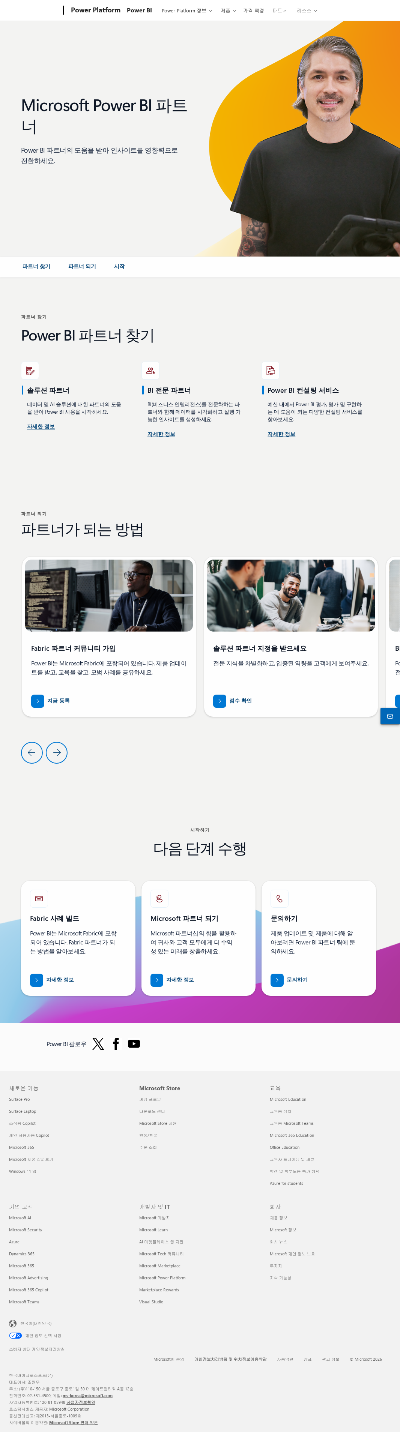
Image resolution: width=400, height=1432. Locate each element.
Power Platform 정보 (184, 10)
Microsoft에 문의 (168, 1359)
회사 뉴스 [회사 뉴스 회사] (278, 1241)
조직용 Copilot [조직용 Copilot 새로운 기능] (22, 1123)
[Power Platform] (95, 10)
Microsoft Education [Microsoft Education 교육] (288, 1099)
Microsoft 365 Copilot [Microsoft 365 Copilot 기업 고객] (28, 1289)
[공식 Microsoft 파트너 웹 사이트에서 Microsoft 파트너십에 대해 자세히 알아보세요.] (172, 980)
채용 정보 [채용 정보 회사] (278, 1217)
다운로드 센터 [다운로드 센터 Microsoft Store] (152, 1111)
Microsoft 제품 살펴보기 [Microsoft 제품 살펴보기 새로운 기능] (31, 1159)
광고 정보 (331, 1359)
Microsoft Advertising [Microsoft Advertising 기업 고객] (28, 1277)
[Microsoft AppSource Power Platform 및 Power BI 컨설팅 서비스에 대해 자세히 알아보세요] (281, 434)
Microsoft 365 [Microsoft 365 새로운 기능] (21, 1147)
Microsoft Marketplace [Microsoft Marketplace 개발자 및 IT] (159, 1265)
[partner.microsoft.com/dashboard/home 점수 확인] (232, 701)
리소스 (304, 10)
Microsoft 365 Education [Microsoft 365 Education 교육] (292, 1135)
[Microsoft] (34, 10)
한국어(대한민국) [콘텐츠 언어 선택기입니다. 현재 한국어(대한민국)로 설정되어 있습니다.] (35, 1323)
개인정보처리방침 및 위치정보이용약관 (230, 1359)
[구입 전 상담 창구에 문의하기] (388, 716)
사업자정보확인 (80, 1402)
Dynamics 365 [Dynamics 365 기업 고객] (22, 1253)
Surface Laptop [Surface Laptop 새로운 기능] (22, 1111)
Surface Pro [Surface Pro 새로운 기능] (19, 1099)
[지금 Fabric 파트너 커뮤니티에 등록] (50, 701)
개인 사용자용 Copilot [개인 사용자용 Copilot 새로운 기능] (29, 1135)
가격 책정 (253, 10)
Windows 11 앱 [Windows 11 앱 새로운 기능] (22, 1171)
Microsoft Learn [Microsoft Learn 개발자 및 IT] (153, 1229)
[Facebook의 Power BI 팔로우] (116, 1044)
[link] (36, 269)
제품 (225, 10)
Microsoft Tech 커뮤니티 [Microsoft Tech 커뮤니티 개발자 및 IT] (161, 1253)
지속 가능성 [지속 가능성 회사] (281, 1277)
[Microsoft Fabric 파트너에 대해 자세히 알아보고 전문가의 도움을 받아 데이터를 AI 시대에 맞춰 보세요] (52, 980)
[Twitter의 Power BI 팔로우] (98, 1044)
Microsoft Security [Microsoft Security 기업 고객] (25, 1229)
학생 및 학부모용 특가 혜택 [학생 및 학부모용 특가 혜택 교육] (295, 1171)
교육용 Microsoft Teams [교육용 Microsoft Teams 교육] (292, 1123)
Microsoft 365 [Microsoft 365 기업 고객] (21, 1265)
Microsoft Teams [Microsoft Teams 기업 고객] (24, 1301)
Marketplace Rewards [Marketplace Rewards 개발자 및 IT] (159, 1289)
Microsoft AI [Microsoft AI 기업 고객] (20, 1217)
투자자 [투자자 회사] (276, 1265)
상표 (308, 1359)
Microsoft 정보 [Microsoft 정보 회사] (283, 1229)
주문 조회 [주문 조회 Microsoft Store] (148, 1147)
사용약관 (285, 1359)
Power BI (139, 10)
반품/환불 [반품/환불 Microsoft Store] (148, 1135)
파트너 (279, 10)
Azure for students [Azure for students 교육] (286, 1183)
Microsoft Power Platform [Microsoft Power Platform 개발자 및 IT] (162, 1277)
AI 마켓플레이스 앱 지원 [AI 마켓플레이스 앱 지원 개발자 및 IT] (161, 1241)
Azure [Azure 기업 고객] (14, 1241)
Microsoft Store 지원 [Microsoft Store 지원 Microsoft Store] (158, 1123)
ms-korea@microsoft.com (88, 1395)
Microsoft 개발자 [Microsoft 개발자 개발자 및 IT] (154, 1217)
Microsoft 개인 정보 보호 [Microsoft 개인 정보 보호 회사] (292, 1253)
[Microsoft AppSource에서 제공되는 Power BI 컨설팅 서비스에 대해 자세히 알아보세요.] (161, 434)
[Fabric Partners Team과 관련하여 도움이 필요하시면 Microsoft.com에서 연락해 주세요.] (289, 980)
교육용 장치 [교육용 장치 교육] (281, 1111)
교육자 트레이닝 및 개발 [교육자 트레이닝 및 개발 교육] (292, 1159)
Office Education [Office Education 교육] (284, 1147)
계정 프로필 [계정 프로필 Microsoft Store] (150, 1099)
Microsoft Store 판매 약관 (73, 1422)
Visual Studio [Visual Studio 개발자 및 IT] (151, 1301)
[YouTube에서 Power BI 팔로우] (134, 1044)
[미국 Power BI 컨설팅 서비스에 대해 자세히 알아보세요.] (41, 427)
